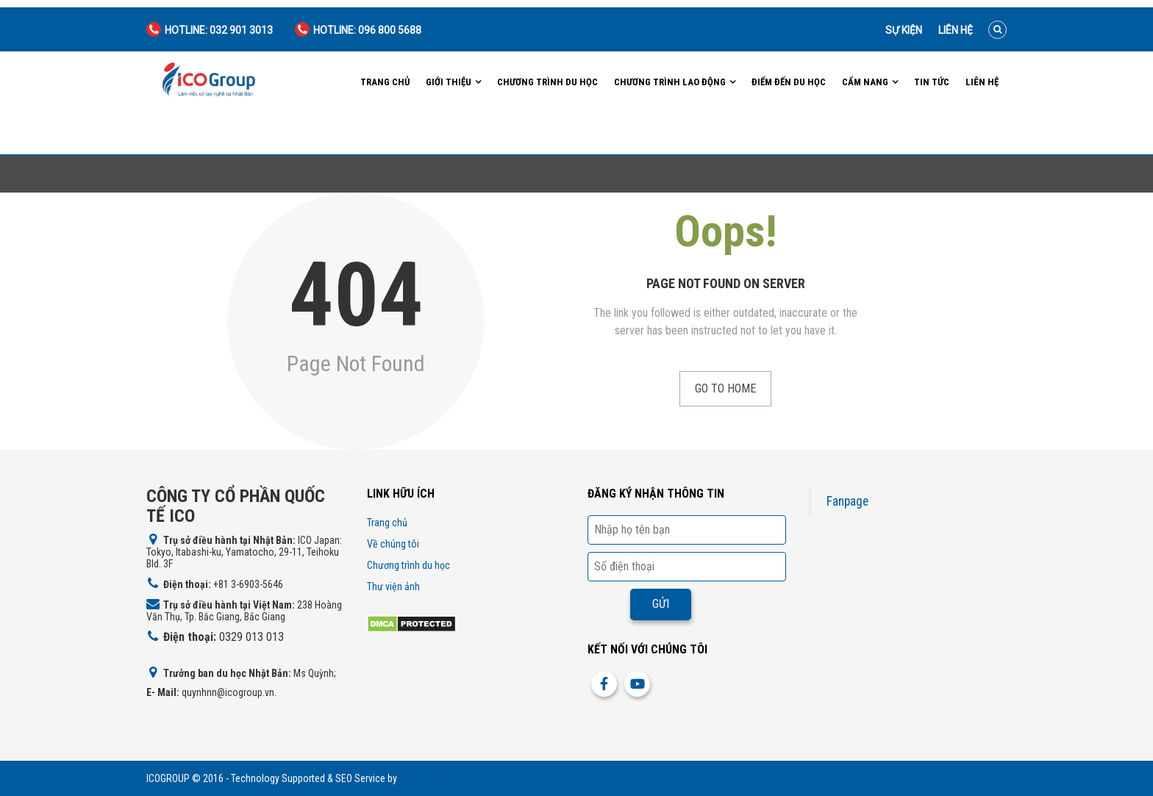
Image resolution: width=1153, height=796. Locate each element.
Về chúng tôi (393, 544)
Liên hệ (955, 30)
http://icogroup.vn (436, 778)
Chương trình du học (547, 81)
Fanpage (847, 501)
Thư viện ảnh (393, 586)
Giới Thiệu (448, 81)
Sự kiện (903, 30)
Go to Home (725, 388)
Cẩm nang (865, 81)
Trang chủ (385, 81)
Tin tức (931, 81)
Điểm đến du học (789, 81)
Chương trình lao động (670, 81)
